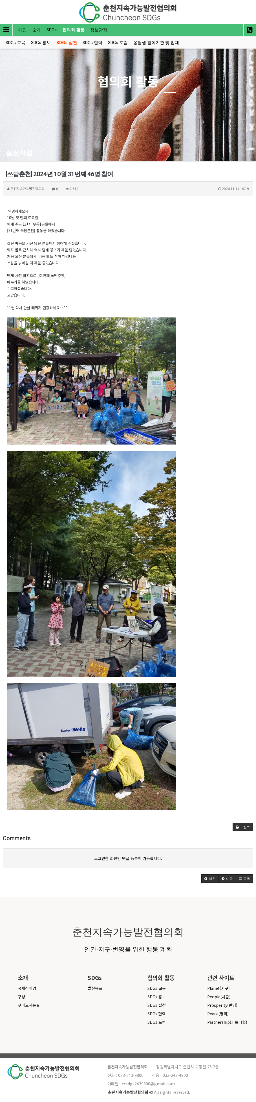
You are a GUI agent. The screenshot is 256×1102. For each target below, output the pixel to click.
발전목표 (95, 988)
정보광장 (98, 29)
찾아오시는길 (29, 1005)
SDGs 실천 (66, 42)
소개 (36, 29)
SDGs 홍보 (41, 42)
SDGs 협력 (92, 42)
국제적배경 (27, 988)
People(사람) (219, 996)
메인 (22, 29)
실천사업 (19, 153)
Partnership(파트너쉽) (227, 1022)
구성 (21, 996)
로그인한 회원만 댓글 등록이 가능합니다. (128, 858)
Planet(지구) (218, 988)
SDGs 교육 (15, 42)
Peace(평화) (218, 1013)
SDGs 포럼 (118, 42)
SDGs (52, 29)
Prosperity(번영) (222, 1005)
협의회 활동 (73, 29)
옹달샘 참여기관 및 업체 (156, 42)
